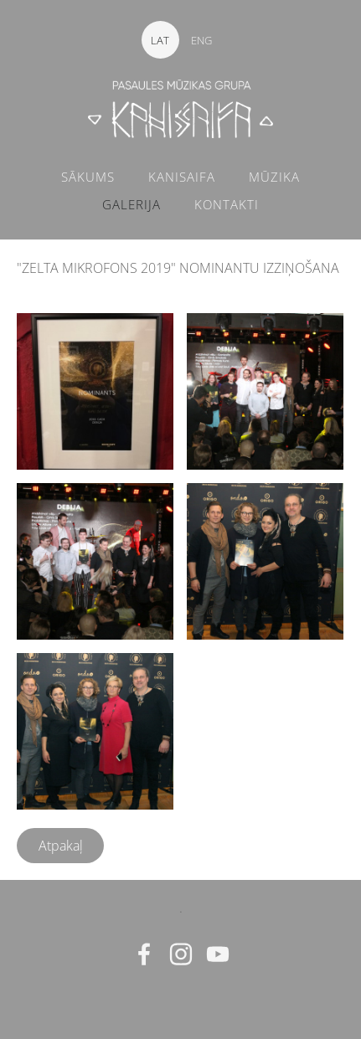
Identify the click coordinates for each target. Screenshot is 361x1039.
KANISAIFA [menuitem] (181, 176)
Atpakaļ (61, 845)
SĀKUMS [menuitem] (88, 176)
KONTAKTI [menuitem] (226, 204)
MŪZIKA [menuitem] (274, 176)
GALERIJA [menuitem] (131, 204)
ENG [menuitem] (201, 40)
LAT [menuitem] (160, 40)
